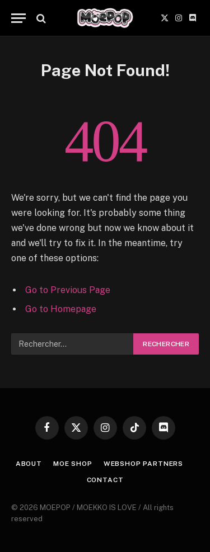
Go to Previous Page (67, 290)
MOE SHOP (72, 464)
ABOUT (29, 464)
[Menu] (18, 18)
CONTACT (105, 480)
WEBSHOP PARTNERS (143, 464)
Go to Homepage (60, 309)
